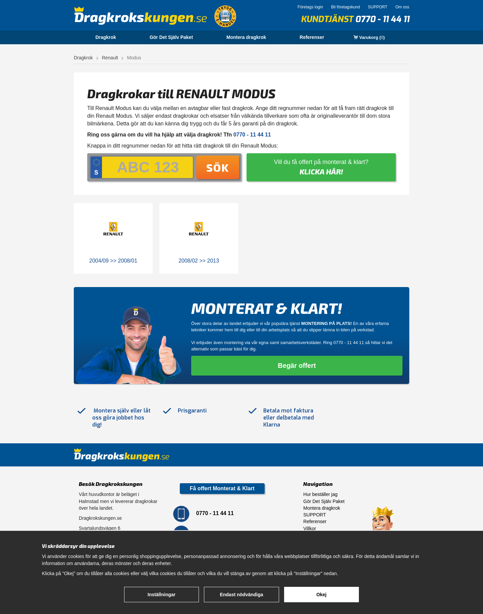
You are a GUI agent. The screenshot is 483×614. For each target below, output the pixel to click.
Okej (321, 594)
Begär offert (297, 365)
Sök (217, 167)
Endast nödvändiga (241, 594)
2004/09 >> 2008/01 (113, 261)
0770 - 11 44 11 (382, 19)
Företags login (310, 7)
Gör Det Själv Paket (171, 37)
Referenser (312, 37)
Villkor (309, 528)
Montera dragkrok (246, 37)
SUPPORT (377, 7)
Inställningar (161, 594)
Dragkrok (105, 37)
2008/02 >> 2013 (198, 261)
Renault (110, 57)
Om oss (402, 7)
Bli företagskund (345, 7)
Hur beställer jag (320, 494)
